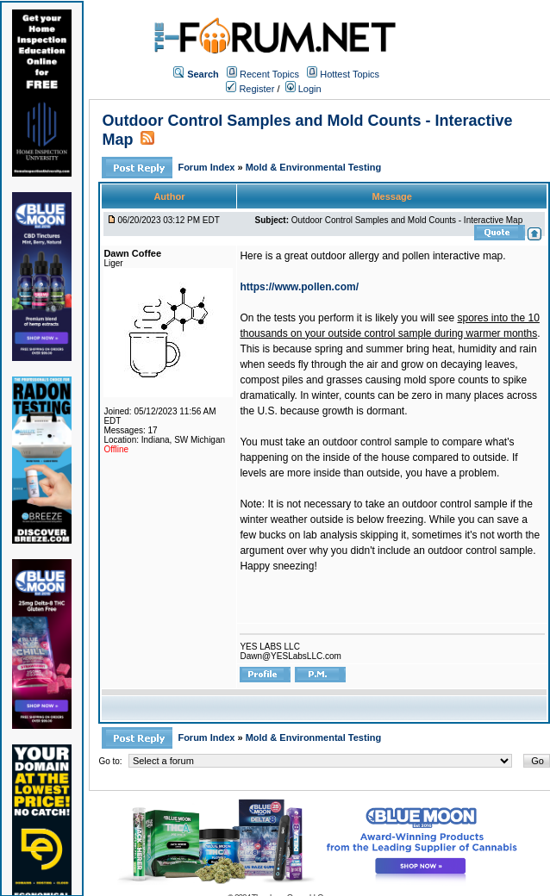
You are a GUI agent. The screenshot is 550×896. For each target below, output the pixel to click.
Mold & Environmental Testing (313, 167)
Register (250, 89)
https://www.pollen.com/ (299, 287)
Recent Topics (269, 74)
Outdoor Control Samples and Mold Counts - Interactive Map (406, 220)
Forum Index (207, 167)
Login (303, 89)
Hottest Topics (349, 74)
